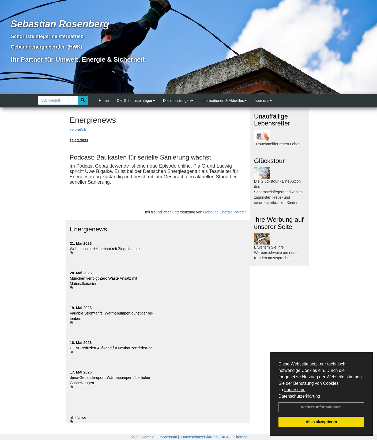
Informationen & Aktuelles (224, 100)
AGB (226, 437)
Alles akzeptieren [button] (321, 422)
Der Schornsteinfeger (136, 100)
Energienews (88, 229)
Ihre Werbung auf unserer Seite (279, 223)
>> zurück (78, 130)
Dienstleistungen (178, 100)
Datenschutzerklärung (299, 396)
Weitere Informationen (321, 407)
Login (133, 437)
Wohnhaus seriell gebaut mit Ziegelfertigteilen (108, 249)
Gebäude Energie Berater (224, 212)
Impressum (294, 389)
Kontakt (148, 437)
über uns (263, 100)
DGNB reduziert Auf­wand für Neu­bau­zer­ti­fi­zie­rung (111, 348)
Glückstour (269, 160)
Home (104, 100)
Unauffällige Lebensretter (272, 120)
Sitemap (240, 437)
